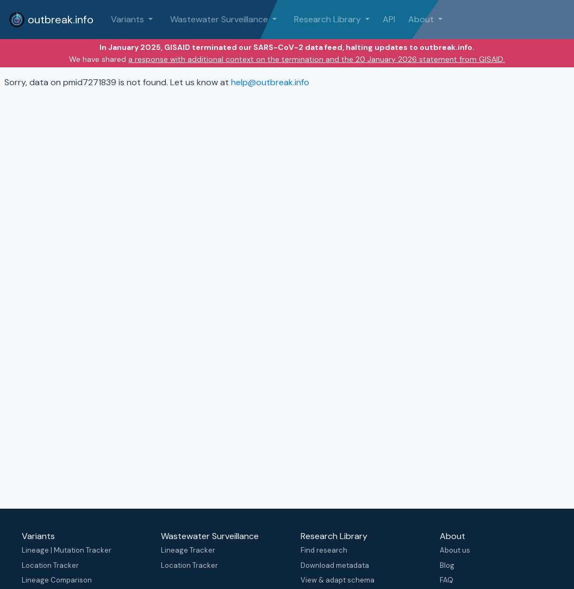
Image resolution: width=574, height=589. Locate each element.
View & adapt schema (338, 580)
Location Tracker (50, 565)
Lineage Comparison (57, 580)
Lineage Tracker (188, 550)
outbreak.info (51, 19)
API (389, 19)
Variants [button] (128, 19)
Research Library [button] (328, 19)
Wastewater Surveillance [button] (220, 19)
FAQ (446, 580)
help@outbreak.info (270, 82)
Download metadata (335, 565)
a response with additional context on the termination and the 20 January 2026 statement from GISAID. (316, 59)
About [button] (422, 19)
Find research (324, 550)
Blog (447, 565)
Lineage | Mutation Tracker (66, 550)
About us (455, 550)
